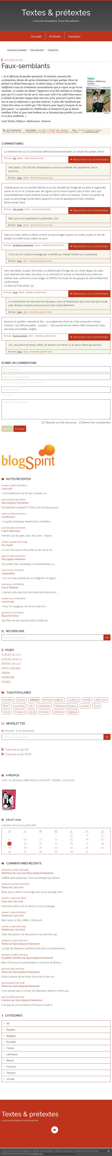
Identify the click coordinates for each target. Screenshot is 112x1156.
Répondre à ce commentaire (90, 159)
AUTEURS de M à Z (12, 659)
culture (34, 699)
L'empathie (8, 573)
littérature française (65, 705)
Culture (42, 130)
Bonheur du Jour (12, 873)
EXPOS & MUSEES (11, 668)
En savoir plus (37, 1153)
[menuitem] (36, 36)
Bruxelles (11, 1041)
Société (11, 1079)
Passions (64, 130)
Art (8, 1023)
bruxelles (8, 699)
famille (87, 699)
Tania (19, 178)
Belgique (11, 1035)
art (31, 705)
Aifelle (5, 929)
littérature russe (12, 132)
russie (42, 132)
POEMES (6, 681)
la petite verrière (11, 957)
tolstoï (81, 130)
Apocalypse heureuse (15, 502)
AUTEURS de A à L (11, 654)
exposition (19, 705)
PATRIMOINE (8, 677)
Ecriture (19, 712)
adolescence (62, 132)
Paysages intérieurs (13, 559)
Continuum (8, 516)
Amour (21, 699)
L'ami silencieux (11, 530)
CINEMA (6, 672)
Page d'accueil (37, 49)
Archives (55, 36)
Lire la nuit (8, 601)
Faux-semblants (26, 66)
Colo (14, 158)
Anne (15, 292)
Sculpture (73, 699)
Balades (11, 1029)
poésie (85, 705)
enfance (90, 130)
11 (102, 839)
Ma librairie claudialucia (23, 245)
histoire (45, 712)
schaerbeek (44, 705)
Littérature (53, 130)
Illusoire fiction (10, 615)
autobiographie (30, 132)
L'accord (7, 488)
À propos (74, 36)
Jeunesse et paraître (17, 49)
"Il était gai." (53, 49)
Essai (96, 705)
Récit (5, 705)
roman (6, 712)
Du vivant (7, 545)
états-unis (101, 699)
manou (6, 1000)
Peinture (11, 1072)
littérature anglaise (53, 699)
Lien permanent (12, 130)
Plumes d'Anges (20, 336)
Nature (10, 1060)
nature (31, 712)
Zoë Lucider (18, 209)
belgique (72, 712)
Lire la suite (68, 780)
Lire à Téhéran (10, 587)
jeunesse (74, 132)
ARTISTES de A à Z (11, 663)
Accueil (36, 36)
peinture (58, 712)
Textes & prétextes (56, 12)
